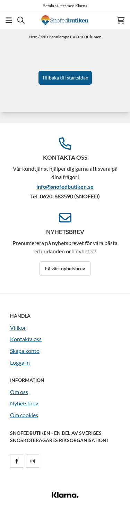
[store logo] (64, 20)
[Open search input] (21, 20)
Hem (33, 36)
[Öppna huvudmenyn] (9, 20)
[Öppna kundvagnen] (120, 20)
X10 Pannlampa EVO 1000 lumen (71, 36)
